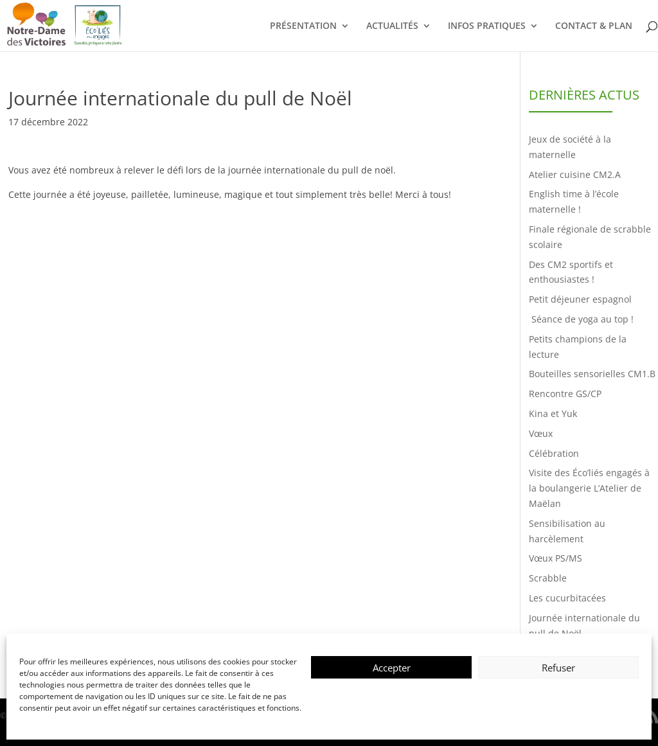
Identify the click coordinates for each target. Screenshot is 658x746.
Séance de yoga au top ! (582, 319)
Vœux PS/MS (555, 558)
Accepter (392, 667)
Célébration (554, 453)
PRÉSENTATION (303, 26)
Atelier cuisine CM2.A (575, 174)
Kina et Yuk (553, 413)
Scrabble (548, 578)
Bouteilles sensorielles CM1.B (592, 374)
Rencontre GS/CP (565, 393)
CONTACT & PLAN (593, 26)
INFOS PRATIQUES (487, 26)
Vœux (541, 433)
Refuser (558, 667)
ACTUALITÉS (392, 26)
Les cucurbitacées (567, 598)
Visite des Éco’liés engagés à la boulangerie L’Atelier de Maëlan (589, 488)
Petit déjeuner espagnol (580, 299)
